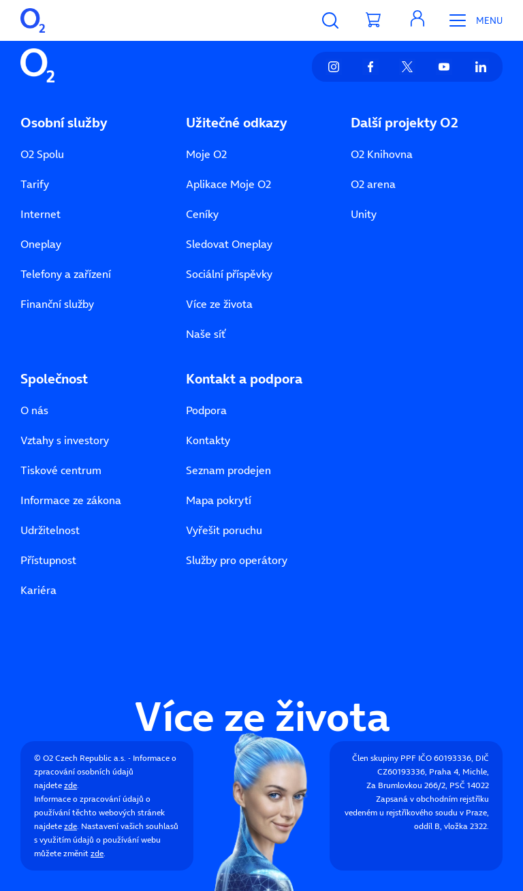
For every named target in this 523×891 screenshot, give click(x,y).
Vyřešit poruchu (224, 529)
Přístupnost (48, 559)
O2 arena (373, 183)
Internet (40, 213)
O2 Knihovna (382, 153)
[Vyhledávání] (330, 20)
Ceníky (202, 213)
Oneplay (40, 243)
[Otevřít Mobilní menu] (471, 20)
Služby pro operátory (236, 559)
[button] (417, 20)
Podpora (206, 410)
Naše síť (205, 333)
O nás (34, 410)
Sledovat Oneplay (229, 243)
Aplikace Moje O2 (228, 183)
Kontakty (208, 440)
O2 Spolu (42, 153)
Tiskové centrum (60, 470)
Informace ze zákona (70, 500)
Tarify (34, 183)
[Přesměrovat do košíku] (374, 20)
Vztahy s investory (64, 440)
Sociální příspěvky (229, 273)
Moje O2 (206, 153)
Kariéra (38, 589)
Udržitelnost (50, 529)
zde (70, 785)
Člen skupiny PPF (384, 758)
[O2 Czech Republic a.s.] (32, 20)
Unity (364, 213)
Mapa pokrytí (218, 500)
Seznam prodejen (228, 470)
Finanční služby (57, 303)
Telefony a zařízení (65, 273)
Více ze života (219, 303)
